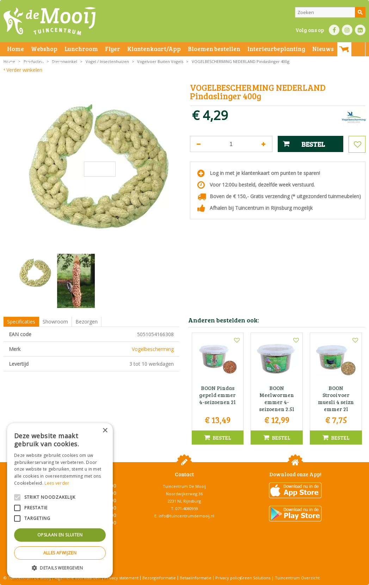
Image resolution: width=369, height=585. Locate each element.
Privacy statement (121, 577)
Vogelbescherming (153, 349)
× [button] (104, 430)
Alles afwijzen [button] (60, 553)
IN (347, 30)
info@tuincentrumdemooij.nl (186, 515)
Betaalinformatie (195, 577)
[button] (60, 567)
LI (360, 30)
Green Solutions (255, 577)
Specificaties (21, 321)
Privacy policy (228, 577)
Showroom (55, 321)
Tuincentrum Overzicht (297, 577)
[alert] (60, 500)
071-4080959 (187, 508)
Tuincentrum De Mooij (184, 486)
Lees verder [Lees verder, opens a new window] (56, 483)
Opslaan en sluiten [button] (59, 535)
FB (334, 30)
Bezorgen (86, 321)
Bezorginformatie (159, 577)
